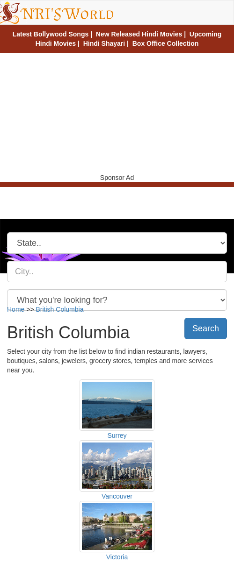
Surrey (116, 435)
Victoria (117, 557)
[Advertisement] (117, 112)
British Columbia (60, 309)
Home (15, 309)
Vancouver (117, 496)
